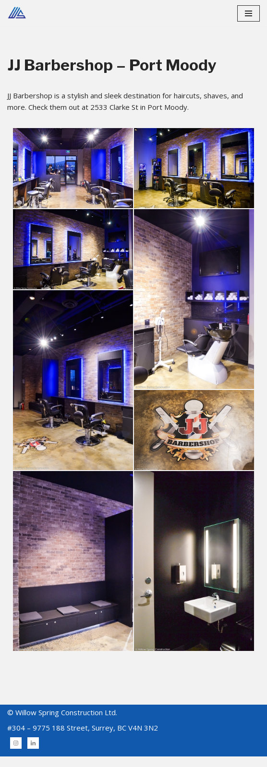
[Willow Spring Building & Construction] (16, 13)
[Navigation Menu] (248, 13)
